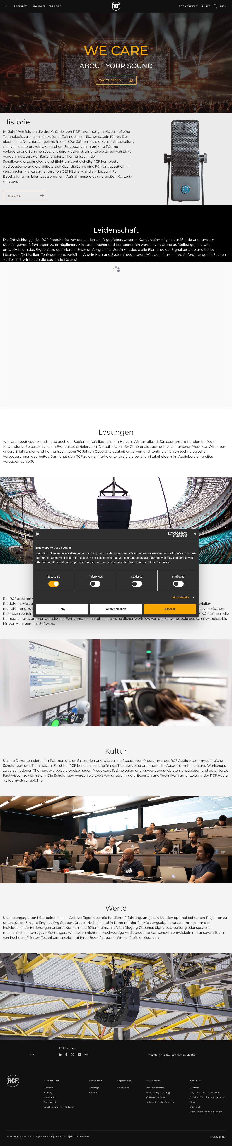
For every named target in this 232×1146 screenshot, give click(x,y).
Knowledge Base (155, 1097)
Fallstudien (123, 1087)
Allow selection (116, 609)
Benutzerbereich (155, 1087)
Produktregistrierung (158, 1092)
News (193, 1102)
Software (94, 1092)
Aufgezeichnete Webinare (160, 1102)
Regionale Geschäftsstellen (205, 1092)
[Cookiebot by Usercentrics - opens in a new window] (171, 534)
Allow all (170, 609)
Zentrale (194, 1087)
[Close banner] (195, 534)
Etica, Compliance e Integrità (206, 1111)
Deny (62, 609)
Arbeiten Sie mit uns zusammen (207, 1097)
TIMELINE (13, 195)
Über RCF (195, 1106)
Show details (180, 597)
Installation (50, 1097)
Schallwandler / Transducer (59, 1106)
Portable (48, 1087)
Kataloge (94, 1087)
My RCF (206, 6)
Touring (48, 1092)
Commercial (51, 1102)
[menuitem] (39, 6)
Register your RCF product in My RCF (172, 1055)
